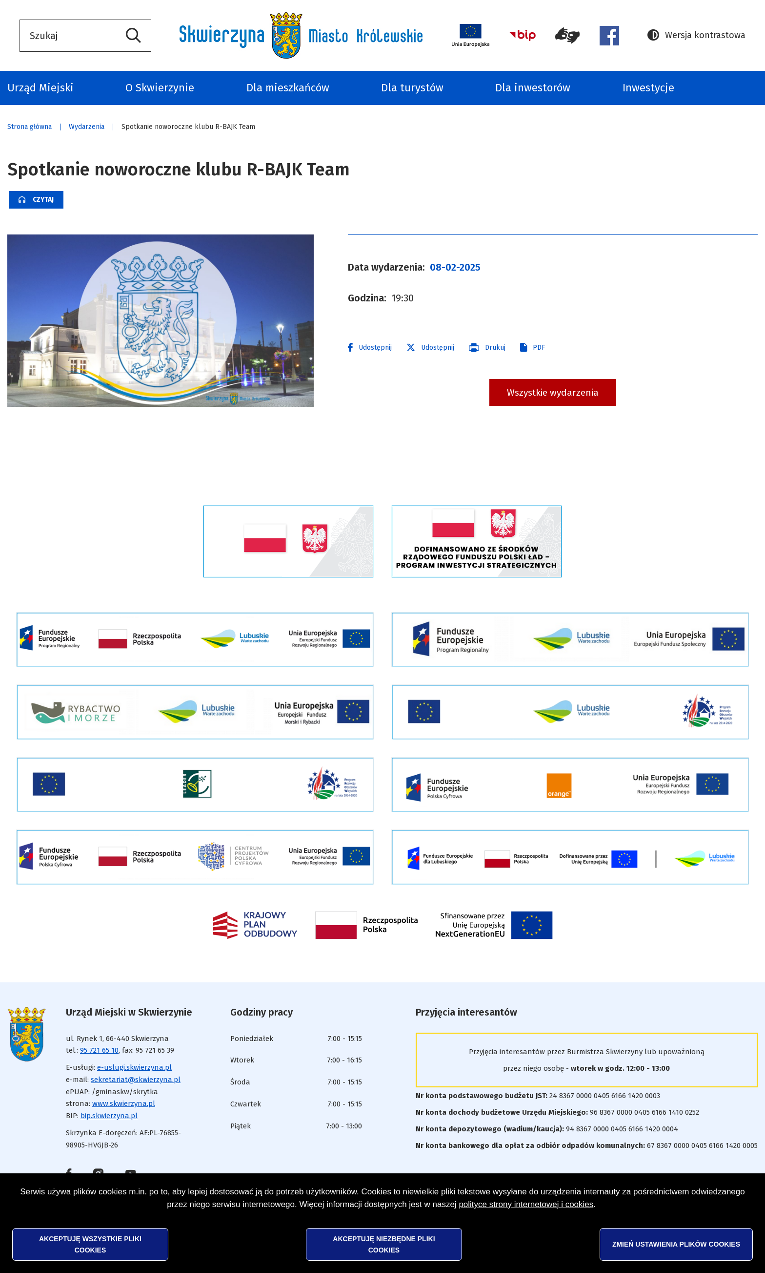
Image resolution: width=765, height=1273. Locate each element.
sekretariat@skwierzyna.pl (136, 1079)
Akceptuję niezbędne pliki (384, 1244)
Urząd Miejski (40, 87)
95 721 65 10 (99, 1050)
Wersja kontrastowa (696, 35)
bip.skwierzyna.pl (109, 1115)
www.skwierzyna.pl (123, 1103)
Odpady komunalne (742, 88)
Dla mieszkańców (287, 87)
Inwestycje (648, 87)
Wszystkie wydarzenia (553, 392)
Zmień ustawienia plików (676, 1244)
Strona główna (29, 127)
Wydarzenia (86, 127)
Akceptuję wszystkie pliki (90, 1244)
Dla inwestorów (532, 87)
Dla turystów (412, 87)
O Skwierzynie (159, 87)
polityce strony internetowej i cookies (526, 1204)
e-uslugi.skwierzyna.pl (134, 1067)
